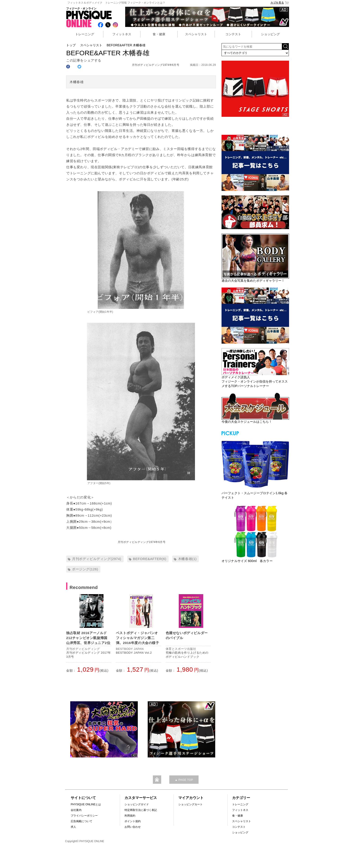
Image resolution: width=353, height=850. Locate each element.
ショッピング (270, 34)
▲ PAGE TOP (184, 779)
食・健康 (159, 34)
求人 (73, 826)
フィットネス (121, 34)
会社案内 (76, 810)
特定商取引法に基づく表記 (140, 810)
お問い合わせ (132, 826)
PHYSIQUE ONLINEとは (86, 804)
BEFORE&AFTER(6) (149, 559)
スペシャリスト (196, 34)
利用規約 (129, 815)
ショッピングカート (190, 804)
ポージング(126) (85, 569)
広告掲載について (81, 821)
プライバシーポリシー (84, 815)
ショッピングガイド (136, 804)
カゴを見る (279, 3)
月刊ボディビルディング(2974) (96, 559)
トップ (71, 45)
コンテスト (233, 34)
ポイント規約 (132, 821)
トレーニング (84, 34)
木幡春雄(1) (187, 559)
